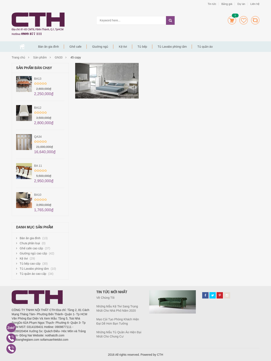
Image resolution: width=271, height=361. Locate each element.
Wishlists (243, 20)
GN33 (59, 57)
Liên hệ (254, 4)
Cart (232, 20)
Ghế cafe (75, 46)
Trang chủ (22, 46)
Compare (255, 20)
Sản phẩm (40, 57)
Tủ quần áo (205, 46)
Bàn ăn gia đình (48, 46)
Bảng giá (226, 4)
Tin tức (212, 4)
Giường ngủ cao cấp (33, 253)
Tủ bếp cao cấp (30, 263)
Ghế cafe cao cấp (31, 248)
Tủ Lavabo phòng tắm (172, 46)
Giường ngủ (100, 46)
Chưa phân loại (30, 243)
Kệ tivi (123, 46)
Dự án (241, 4)
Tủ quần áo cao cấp (33, 273)
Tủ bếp (142, 46)
